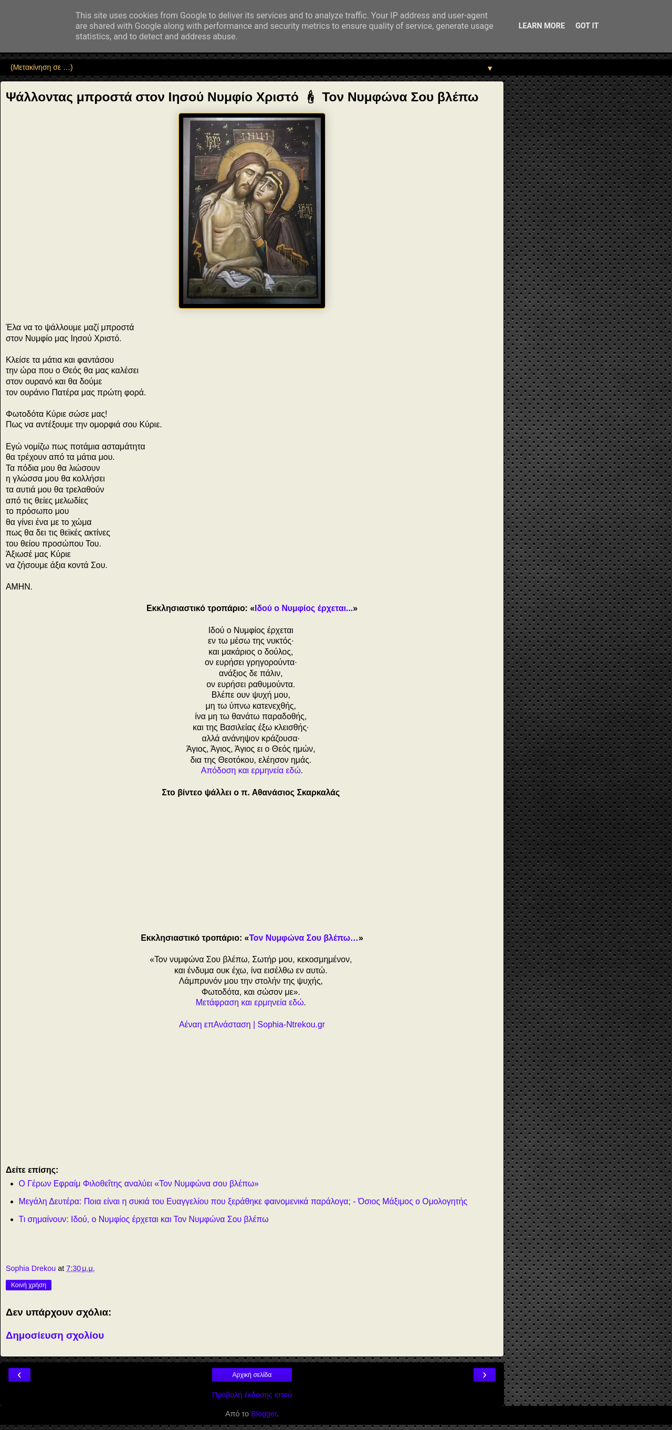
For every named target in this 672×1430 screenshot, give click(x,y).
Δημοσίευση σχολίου (55, 1335)
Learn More (542, 26)
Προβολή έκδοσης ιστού (252, 1395)
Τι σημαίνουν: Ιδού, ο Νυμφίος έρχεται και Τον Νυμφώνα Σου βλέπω (144, 1219)
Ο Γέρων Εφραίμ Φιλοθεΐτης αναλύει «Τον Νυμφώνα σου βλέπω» (139, 1183)
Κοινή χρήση (28, 1285)
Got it (586, 26)
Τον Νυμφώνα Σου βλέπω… (304, 937)
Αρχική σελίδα (252, 1375)
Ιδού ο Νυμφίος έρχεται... (304, 608)
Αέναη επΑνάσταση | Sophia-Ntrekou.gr (252, 1024)
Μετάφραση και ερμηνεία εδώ (250, 1002)
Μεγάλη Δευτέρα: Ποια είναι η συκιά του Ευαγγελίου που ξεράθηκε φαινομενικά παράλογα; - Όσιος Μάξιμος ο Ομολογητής (243, 1201)
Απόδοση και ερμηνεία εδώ (251, 770)
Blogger (264, 1414)
